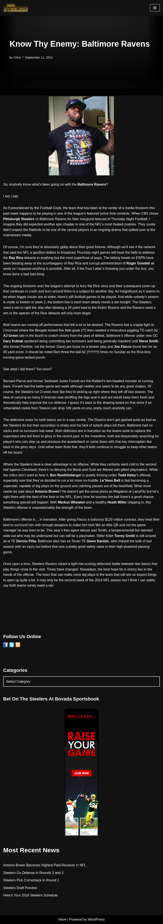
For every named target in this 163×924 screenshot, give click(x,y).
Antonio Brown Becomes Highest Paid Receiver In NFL (44, 865)
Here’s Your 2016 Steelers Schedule (30, 895)
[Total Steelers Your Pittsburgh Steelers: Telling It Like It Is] (16, 8)
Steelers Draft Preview (20, 888)
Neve (62, 919)
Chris (17, 57)
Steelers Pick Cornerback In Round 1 (31, 880)
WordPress (96, 919)
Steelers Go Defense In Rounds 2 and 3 (33, 873)
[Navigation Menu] (155, 7)
